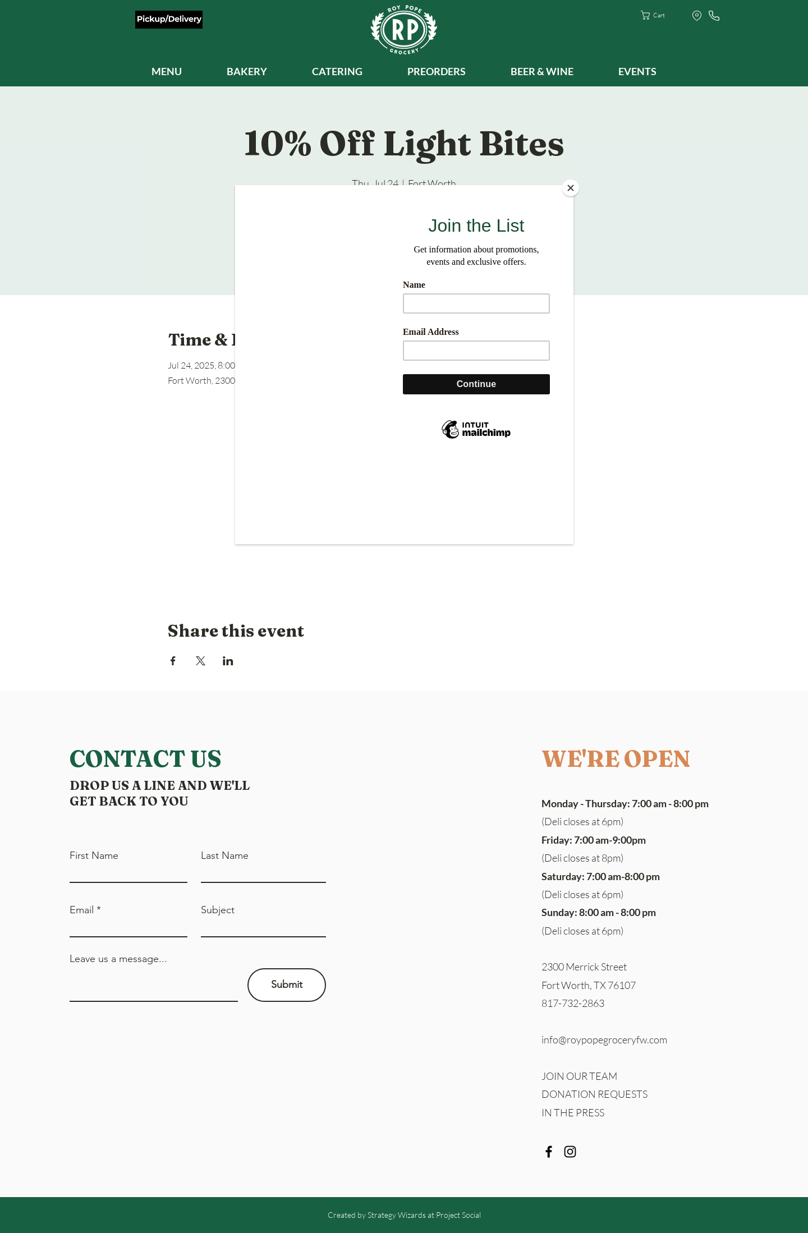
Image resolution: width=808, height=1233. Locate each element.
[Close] (570, 188)
